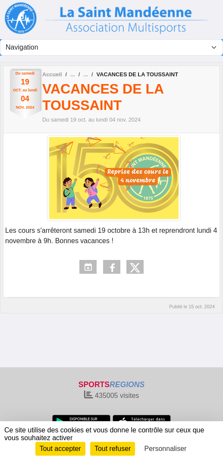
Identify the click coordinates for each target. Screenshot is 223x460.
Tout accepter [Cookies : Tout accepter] (60, 448)
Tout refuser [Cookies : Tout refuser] (112, 448)
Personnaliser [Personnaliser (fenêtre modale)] (165, 448)
